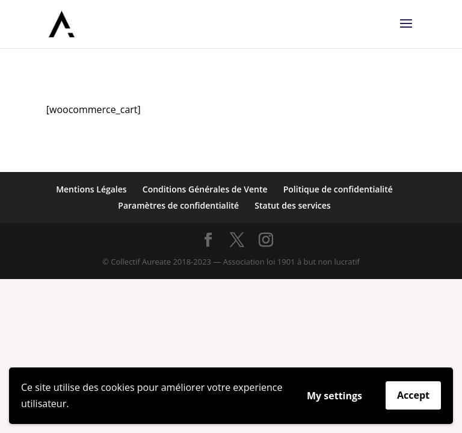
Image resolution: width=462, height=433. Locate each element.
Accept (413, 395)
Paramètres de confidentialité (178, 205)
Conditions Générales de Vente (205, 189)
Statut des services (292, 205)
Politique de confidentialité (338, 189)
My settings (334, 395)
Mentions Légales (91, 189)
